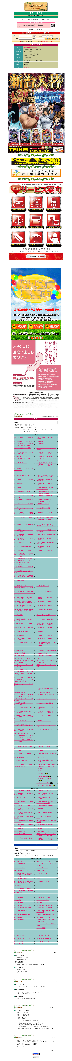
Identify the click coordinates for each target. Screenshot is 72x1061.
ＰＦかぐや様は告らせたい (21, 669)
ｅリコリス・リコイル (42, 757)
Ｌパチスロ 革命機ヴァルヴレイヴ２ (46, 914)
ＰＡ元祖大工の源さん (19, 580)
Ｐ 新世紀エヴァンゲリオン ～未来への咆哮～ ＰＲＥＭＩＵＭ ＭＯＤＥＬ (23, 587)
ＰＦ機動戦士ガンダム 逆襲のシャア (46, 456)
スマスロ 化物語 (41, 928)
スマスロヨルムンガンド (43, 900)
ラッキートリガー (32, 429)
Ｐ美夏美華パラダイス (42, 631)
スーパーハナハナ (18, 885)
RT (39, 855)
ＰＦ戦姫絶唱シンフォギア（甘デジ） (23, 524)
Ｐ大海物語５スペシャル (43, 444)
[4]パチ (22, 427)
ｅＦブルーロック (41, 771)
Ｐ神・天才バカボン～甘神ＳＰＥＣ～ (46, 824)
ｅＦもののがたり (41, 750)
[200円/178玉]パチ (31, 427)
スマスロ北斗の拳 (18, 897)
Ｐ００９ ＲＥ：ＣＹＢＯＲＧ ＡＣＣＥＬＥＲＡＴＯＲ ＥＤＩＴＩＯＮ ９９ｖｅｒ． (24, 593)
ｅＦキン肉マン (40, 773)
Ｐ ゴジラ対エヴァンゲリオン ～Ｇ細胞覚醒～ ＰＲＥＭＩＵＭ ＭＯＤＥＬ (46, 526)
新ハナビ (39, 878)
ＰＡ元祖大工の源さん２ (20, 463)
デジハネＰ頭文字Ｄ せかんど (44, 605)
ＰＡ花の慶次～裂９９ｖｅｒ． (22, 635)
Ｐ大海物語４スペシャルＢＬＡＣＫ (23, 441)
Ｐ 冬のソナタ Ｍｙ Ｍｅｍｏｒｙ (46, 699)
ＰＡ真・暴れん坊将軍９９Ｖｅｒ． (23, 834)
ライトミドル (48, 429)
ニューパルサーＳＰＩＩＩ (43, 861)
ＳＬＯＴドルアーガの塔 (43, 881)
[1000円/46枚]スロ (25, 853)
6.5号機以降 (49, 855)
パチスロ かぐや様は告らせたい (22, 914)
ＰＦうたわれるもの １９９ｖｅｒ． (23, 677)
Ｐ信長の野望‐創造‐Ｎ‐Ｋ (20, 831)
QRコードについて (46, 27)
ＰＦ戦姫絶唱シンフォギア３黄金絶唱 (46, 650)
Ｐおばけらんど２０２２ (43, 831)
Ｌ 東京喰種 (17, 900)
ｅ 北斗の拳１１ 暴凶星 (43, 746)
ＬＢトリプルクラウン (19, 863)
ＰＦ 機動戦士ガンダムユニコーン (45, 694)
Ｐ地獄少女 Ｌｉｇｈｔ (43, 828)
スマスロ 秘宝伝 (18, 902)
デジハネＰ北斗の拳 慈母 (43, 508)
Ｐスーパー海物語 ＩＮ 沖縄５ (22, 448)
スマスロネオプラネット (20, 919)
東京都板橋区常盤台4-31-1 (30, 47)
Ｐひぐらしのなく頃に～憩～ (21, 733)
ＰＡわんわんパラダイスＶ (21, 456)
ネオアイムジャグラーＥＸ (43, 935)
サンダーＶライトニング (43, 873)
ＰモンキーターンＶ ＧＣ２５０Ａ (45, 638)
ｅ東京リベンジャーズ (19, 766)
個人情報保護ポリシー (46, 41)
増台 (26, 425)
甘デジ (22, 431)
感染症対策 (26, 67)
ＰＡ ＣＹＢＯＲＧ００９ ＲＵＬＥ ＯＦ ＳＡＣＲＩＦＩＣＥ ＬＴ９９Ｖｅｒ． (24, 514)
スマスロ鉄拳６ (18, 917)
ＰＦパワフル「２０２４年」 (44, 715)
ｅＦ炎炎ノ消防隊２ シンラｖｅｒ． (23, 764)
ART (43, 855)
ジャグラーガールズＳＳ (20, 935)
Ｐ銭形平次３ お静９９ (43, 504)
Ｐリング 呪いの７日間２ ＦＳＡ (23, 707)
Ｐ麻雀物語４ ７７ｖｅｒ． (44, 721)
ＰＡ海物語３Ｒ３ (18, 483)
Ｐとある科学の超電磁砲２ (43, 692)
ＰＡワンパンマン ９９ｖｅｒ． (45, 591)
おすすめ (32, 425)
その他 (35, 431)
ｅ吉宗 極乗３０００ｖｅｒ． (22, 757)
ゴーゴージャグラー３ (19, 941)
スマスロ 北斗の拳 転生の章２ (22, 907)
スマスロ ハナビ (18, 861)
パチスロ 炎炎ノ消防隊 (20, 878)
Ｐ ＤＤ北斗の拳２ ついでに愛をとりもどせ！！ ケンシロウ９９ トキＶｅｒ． (23, 577)
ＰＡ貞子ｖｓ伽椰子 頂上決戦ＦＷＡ (23, 725)
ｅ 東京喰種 (17, 750)
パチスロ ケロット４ (42, 870)
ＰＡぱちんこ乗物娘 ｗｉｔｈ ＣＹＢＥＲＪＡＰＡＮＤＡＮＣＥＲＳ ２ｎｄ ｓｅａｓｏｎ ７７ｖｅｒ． (46, 464)
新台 (22, 425)
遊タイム (29, 431)
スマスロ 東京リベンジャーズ (22, 905)
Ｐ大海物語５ (40, 441)
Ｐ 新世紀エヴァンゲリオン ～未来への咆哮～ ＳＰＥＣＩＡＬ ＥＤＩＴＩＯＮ (23, 673)
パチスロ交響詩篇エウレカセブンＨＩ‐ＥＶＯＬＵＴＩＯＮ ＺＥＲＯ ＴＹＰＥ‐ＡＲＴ (23, 875)
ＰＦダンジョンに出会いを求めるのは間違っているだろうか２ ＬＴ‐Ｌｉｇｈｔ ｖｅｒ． (23, 555)
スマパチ (23, 429)
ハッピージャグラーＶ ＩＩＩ (22, 938)
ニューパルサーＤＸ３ (42, 868)
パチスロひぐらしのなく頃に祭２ (22, 888)
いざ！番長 (39, 902)
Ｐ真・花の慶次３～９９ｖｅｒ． (45, 601)
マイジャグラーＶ (18, 943)
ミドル (40, 429)
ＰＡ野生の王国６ (18, 615)
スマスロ (23, 855)
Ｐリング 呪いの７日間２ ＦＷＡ (23, 642)
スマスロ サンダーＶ (19, 868)
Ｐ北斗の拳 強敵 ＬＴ (43, 586)
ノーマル (30, 855)
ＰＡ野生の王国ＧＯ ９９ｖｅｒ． (45, 627)
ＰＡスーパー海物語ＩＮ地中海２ (22, 491)
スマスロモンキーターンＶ (43, 897)
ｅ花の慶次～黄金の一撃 (20, 760)
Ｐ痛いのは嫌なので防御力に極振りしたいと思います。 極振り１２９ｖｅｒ (23, 611)
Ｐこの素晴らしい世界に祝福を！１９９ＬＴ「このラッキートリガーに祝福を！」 (23, 717)
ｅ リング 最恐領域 (42, 776)
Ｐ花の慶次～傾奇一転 (19, 692)
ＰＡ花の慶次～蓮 (18, 828)
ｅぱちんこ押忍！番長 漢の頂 (44, 785)
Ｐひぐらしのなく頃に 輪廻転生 (45, 703)
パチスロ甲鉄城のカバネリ (21, 870)
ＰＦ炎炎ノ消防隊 (18, 650)
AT (35, 855)
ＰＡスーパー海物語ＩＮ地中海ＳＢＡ (46, 805)
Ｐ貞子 (38, 658)
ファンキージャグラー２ (43, 941)
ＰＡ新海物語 (17, 487)
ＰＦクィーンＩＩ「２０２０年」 (45, 550)
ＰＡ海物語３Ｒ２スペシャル (21, 475)
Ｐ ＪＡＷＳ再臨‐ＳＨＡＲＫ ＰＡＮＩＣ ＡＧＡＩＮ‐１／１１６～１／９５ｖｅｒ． (46, 644)
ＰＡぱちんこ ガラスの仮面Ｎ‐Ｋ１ (46, 534)
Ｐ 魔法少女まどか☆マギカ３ (44, 655)
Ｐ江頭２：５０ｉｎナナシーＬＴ (45, 512)
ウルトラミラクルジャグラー (44, 938)
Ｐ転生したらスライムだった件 (22, 658)
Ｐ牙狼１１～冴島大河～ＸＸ (21, 653)
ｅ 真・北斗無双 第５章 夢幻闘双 (46, 764)
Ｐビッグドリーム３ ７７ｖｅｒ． (23, 550)
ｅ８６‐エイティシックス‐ (43, 783)
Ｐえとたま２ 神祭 (42, 653)
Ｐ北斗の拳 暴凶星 (19, 655)
